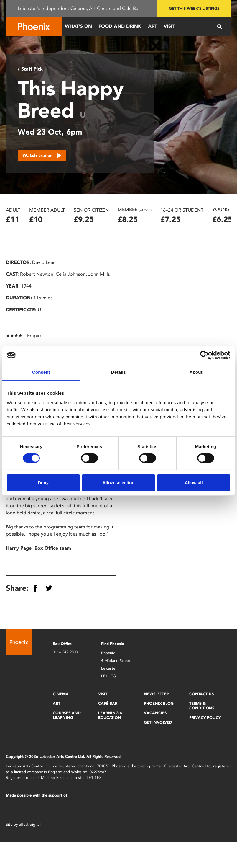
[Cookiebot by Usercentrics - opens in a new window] (204, 355)
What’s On (78, 26)
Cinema (61, 694)
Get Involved (158, 722)
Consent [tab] (41, 372)
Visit (169, 26)
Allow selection (118, 482)
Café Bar (107, 703)
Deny (43, 482)
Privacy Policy (205, 717)
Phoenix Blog (159, 703)
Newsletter (156, 694)
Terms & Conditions (201, 705)
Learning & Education (110, 715)
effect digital (30, 824)
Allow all (194, 482)
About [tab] (196, 372)
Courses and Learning (67, 715)
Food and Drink (119, 26)
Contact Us (201, 694)
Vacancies (155, 713)
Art (152, 26)
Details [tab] (118, 372)
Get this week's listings (194, 8)
